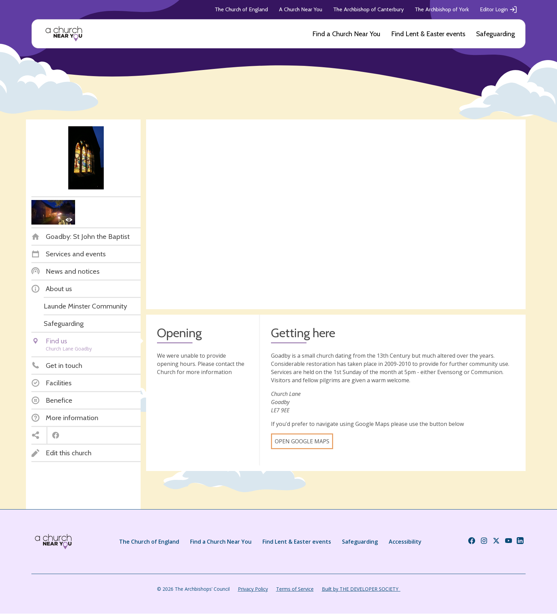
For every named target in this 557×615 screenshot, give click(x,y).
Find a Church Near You (346, 34)
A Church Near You (300, 9)
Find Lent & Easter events (428, 34)
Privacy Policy (253, 589)
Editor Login (498, 9)
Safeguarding (495, 34)
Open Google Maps (302, 441)
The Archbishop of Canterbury (368, 9)
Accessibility (405, 541)
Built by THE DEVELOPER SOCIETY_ (361, 589)
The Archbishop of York (442, 9)
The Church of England (241, 9)
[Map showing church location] (336, 214)
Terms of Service (295, 589)
